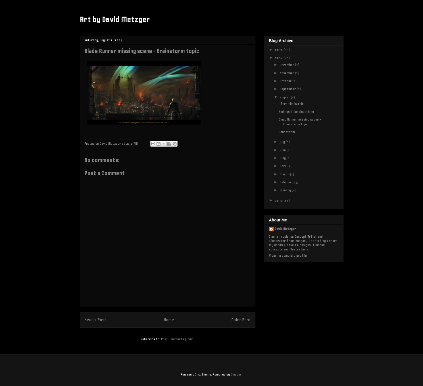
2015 (279, 50)
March (285, 174)
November (287, 73)
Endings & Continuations (296, 112)
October (286, 81)
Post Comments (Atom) (177, 339)
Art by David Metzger (115, 19)
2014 (279, 58)
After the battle (291, 104)
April (283, 166)
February (287, 182)
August (285, 97)
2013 (279, 200)
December (287, 65)
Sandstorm (287, 132)
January (286, 190)
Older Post (241, 319)
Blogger (236, 374)
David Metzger (285, 229)
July (283, 142)
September (288, 89)
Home (169, 319)
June (283, 150)
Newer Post (95, 319)
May (283, 158)
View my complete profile (288, 256)
